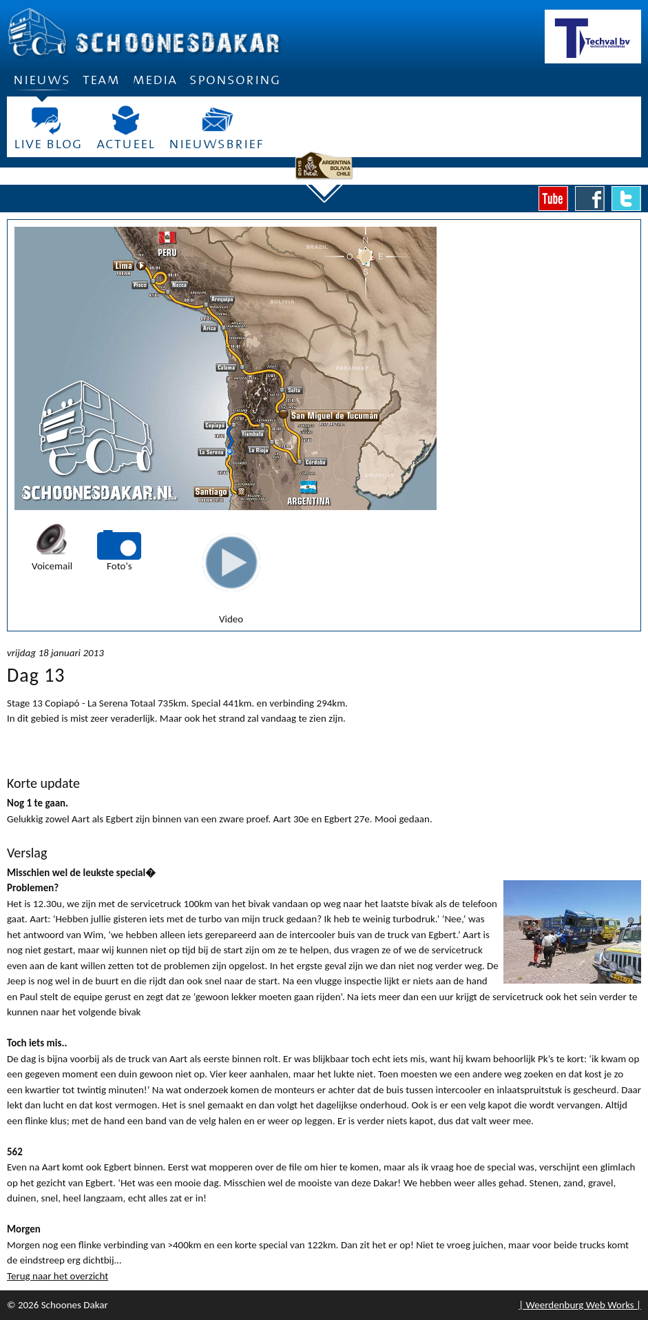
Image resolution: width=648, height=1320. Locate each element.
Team (101, 80)
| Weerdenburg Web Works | (580, 1305)
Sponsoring (235, 80)
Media (154, 80)
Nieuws (41, 84)
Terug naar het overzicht (57, 1276)
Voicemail (52, 566)
